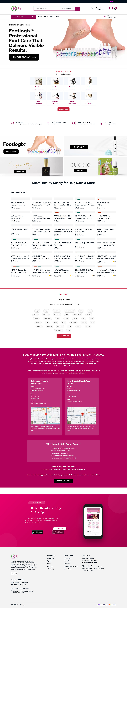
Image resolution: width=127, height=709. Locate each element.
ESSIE (69, 430)
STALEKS (39, 430)
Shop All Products (63, 109)
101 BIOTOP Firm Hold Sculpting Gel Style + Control (19, 314)
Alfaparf (37, 414)
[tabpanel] (63, 290)
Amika (63, 426)
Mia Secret (49, 430)
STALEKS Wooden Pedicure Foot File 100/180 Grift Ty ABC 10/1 (20, 222)
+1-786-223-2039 (89, 666)
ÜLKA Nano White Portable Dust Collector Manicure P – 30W (106, 376)
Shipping (49, 664)
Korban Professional (69, 414)
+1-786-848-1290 (18, 689)
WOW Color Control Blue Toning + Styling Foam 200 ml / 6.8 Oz (63, 253)
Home (40, 16)
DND (67, 418)
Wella (92, 426)
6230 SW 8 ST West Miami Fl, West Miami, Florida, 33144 (23, 695)
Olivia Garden (57, 418)
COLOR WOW (59, 434)
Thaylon (35, 418)
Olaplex (46, 414)
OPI (83, 422)
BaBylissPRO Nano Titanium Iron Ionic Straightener (103, 253)
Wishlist (49, 667)
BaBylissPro (45, 418)
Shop (46, 16)
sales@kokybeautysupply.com (93, 669)
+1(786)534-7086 (111, 17)
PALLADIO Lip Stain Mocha (85, 312)
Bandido (78, 430)
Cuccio (57, 422)
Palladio (84, 426)
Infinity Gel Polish (77, 418)
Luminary (36, 422)
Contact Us (67, 667)
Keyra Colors (56, 414)
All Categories (18, 16)
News (51, 16)
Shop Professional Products (63, 584)
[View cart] (115, 9)
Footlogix (88, 430)
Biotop (90, 414)
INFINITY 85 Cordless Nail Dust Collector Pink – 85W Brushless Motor (106, 345)
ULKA (91, 422)
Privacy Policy (68, 662)
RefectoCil (38, 426)
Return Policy (68, 672)
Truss (69, 434)
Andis (47, 426)
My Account (50, 670)
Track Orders (50, 662)
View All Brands (64, 439)
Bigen (55, 426)
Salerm (81, 414)
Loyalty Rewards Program (71, 670)
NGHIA (66, 422)
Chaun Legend (47, 422)
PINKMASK (59, 430)
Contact (57, 16)
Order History (50, 672)
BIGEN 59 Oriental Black (19, 281)
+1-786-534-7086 (89, 664)
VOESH (75, 422)
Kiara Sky (89, 418)
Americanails (73, 426)
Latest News (67, 664)
